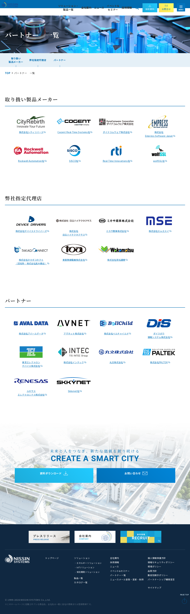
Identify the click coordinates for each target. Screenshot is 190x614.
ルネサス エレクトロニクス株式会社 (31, 392)
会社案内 (114, 558)
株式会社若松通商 (116, 259)
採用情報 (127, 7)
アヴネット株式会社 (73, 333)
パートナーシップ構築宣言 (161, 579)
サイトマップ (154, 587)
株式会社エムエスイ (159, 230)
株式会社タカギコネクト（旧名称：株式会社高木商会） (31, 261)
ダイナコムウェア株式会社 (116, 132)
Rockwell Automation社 (31, 160)
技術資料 (149, 9)
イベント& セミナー (113, 7)
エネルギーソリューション (89, 563)
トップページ (52, 558)
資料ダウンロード (50, 475)
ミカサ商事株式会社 (116, 230)
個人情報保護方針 (157, 558)
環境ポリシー (154, 566)
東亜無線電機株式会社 (74, 259)
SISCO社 (73, 160)
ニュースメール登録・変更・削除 (127, 579)
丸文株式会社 (116, 362)
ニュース (99, 7)
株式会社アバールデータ (31, 333)
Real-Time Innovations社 (116, 160)
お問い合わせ (133, 475)
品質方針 (152, 570)
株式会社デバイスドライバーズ (31, 230)
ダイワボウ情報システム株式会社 (159, 335)
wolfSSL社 (158, 160)
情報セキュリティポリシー (161, 562)
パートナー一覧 (118, 575)
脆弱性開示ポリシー (158, 575)
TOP (7, 73)
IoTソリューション (86, 567)
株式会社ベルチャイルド (116, 333)
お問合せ (166, 9)
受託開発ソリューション (88, 572)
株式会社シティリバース (31, 132)
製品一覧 (78, 578)
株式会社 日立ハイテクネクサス (74, 232)
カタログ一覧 (81, 582)
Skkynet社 (73, 390)
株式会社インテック (73, 362)
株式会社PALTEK (159, 362)
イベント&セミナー (120, 570)
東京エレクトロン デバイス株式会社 (31, 363)
